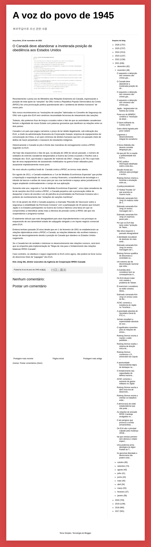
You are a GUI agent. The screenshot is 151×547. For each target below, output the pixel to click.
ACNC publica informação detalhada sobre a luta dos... (127, 164)
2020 (117, 500)
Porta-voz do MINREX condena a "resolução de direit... (127, 116)
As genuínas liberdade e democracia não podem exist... (127, 455)
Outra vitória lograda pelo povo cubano (127, 130)
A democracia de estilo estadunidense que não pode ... (126, 406)
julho (119, 473)
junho (120, 477)
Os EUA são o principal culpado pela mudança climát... (127, 430)
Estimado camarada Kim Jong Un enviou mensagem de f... (127, 208)
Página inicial (58, 358)
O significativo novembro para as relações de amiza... (127, 329)
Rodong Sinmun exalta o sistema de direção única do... (127, 346)
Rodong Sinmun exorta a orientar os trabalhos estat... (127, 398)
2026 (117, 45)
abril (119, 484)
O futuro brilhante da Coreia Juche (125, 124)
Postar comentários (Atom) (31, 363)
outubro (120, 462)
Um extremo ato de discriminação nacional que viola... (127, 264)
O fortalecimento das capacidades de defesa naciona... (125, 373)
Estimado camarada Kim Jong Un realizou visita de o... (127, 200)
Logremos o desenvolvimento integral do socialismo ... (127, 138)
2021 (117, 63)
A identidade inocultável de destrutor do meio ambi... (127, 239)
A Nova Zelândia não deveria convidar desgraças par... (125, 147)
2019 (117, 504)
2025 (117, 48)
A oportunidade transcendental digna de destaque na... (127, 365)
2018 (117, 507)
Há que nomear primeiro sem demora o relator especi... (127, 439)
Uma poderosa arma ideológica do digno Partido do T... (126, 447)
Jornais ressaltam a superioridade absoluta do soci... (127, 321)
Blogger (88, 533)
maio (119, 481)
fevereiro (121, 492)
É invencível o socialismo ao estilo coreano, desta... (127, 288)
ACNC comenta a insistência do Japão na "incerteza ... (126, 305)
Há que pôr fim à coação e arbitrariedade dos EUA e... (127, 155)
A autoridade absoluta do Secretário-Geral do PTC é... (127, 313)
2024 (117, 52)
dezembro (121, 66)
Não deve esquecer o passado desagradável (127, 232)
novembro (121, 70)
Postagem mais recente (23, 358)
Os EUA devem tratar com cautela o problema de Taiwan (126, 280)
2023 (117, 56)
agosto (120, 470)
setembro (121, 466)
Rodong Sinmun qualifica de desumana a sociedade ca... (127, 255)
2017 (117, 511)
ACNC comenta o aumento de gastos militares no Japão (126, 381)
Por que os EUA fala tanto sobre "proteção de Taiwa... (127, 225)
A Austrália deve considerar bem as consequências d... (126, 272)
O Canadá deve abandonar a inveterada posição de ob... (127, 84)
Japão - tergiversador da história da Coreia (127, 109)
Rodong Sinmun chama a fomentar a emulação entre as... (127, 180)
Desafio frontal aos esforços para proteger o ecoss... (127, 172)
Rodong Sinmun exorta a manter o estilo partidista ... (127, 338)
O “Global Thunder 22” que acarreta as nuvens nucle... (126, 192)
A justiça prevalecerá (125, 186)
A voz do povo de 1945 (63, 15)
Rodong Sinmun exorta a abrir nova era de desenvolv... (127, 389)
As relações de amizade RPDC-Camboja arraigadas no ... (127, 414)
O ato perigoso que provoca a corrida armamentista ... (125, 422)
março (120, 488)
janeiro (120, 495)
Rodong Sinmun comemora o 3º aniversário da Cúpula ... (127, 355)
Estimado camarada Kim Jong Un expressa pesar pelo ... (127, 217)
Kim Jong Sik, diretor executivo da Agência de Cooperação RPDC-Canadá (49, 262)
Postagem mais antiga (92, 358)
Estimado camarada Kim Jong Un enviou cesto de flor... (127, 296)
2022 (117, 59)
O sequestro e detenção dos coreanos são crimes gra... (127, 75)
